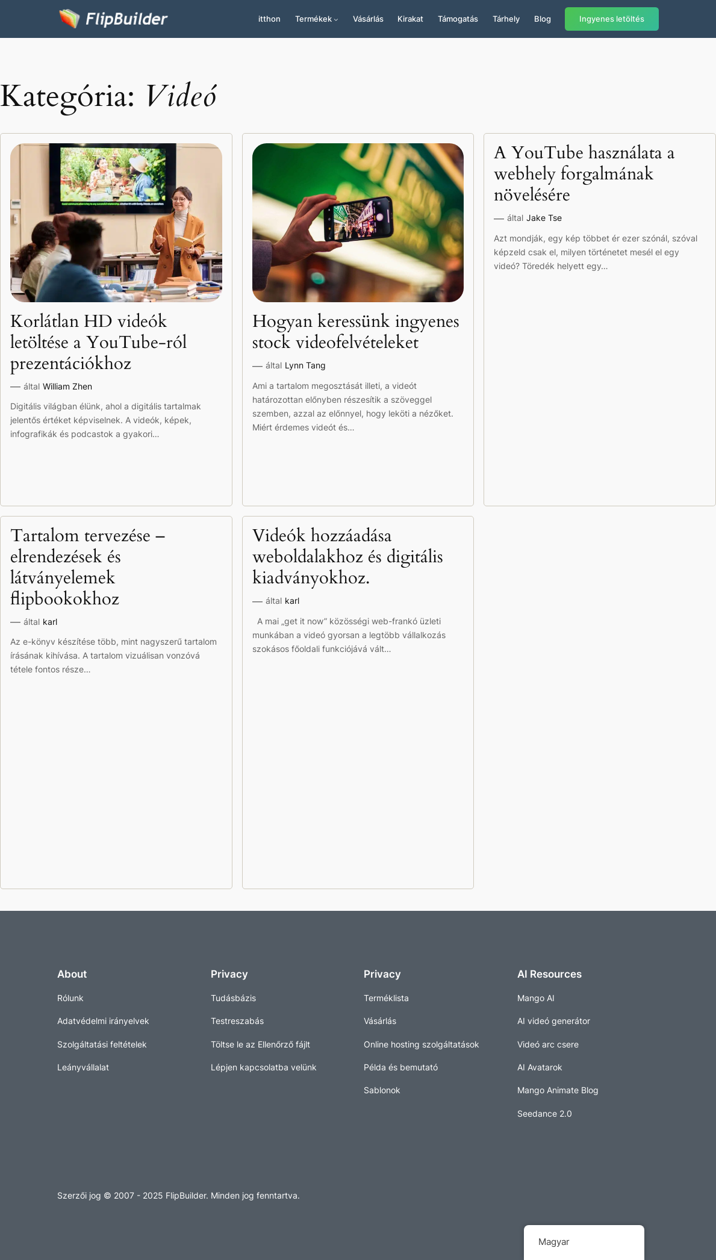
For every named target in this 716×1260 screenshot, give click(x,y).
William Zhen (67, 386)
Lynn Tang (305, 365)
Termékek (313, 18)
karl (50, 621)
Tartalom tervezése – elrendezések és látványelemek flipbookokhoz (87, 567)
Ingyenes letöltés (611, 18)
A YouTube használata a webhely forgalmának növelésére (584, 174)
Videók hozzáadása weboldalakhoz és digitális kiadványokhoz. (347, 557)
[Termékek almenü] (336, 19)
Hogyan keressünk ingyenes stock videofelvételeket (355, 332)
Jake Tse (544, 218)
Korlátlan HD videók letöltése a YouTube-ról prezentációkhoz (98, 342)
